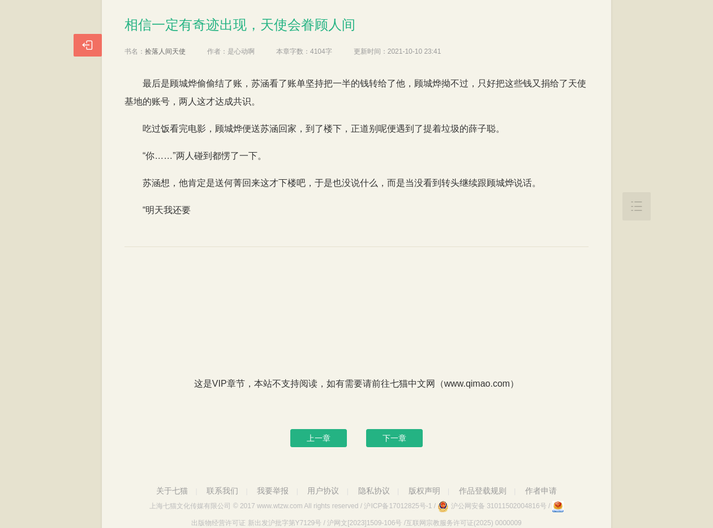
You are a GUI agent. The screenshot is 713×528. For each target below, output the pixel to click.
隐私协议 (374, 490)
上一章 (318, 438)
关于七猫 (172, 490)
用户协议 (323, 490)
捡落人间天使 (165, 51)
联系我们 (222, 490)
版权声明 (424, 490)
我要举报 (273, 490)
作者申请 (541, 490)
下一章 (394, 438)
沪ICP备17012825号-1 (398, 506)
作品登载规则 (482, 490)
